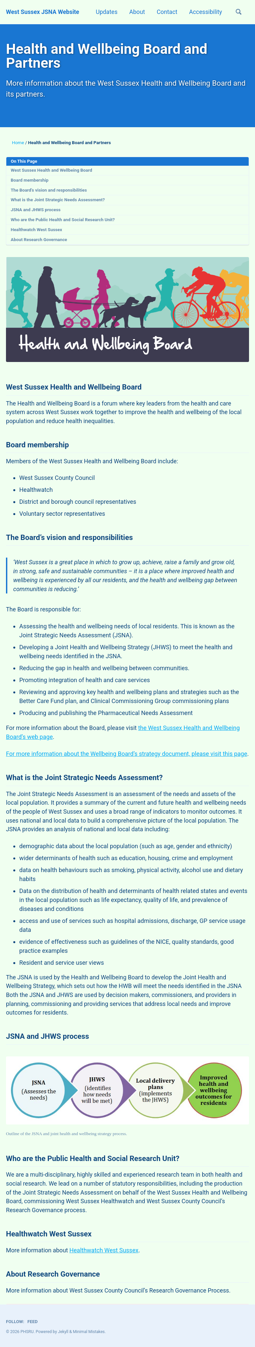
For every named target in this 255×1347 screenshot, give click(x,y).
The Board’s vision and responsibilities (49, 191)
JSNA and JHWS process (36, 212)
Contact (165, 12)
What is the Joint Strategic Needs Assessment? (59, 201)
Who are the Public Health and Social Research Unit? (64, 221)
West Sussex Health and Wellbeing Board (52, 171)
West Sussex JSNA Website (43, 12)
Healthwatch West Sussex (37, 231)
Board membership (30, 181)
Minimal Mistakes (89, 1331)
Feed (33, 1321)
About (135, 12)
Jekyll (63, 1331)
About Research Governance (39, 241)
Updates (104, 12)
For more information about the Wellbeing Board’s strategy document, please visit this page (126, 758)
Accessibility (204, 12)
